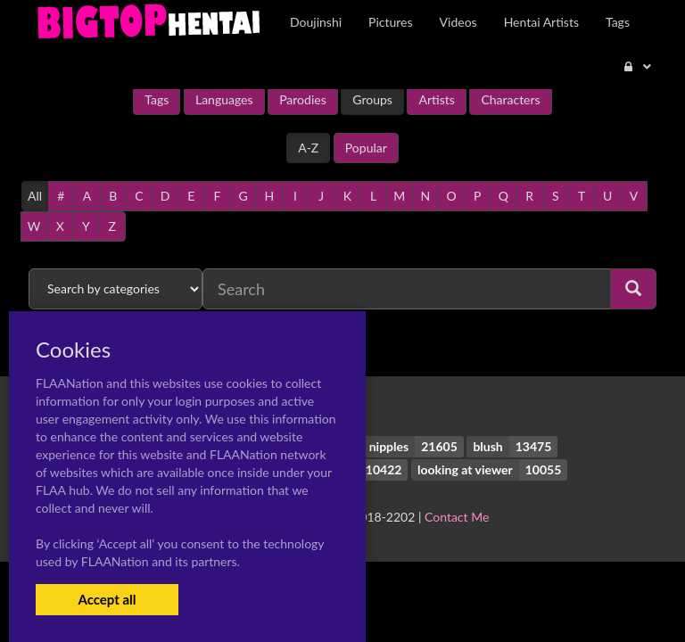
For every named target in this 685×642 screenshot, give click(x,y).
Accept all (107, 599)
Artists (436, 99)
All (35, 195)
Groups (372, 99)
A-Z (308, 147)
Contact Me (457, 516)
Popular (366, 147)
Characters (510, 99)
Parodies (302, 99)
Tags (156, 99)
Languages (224, 99)
